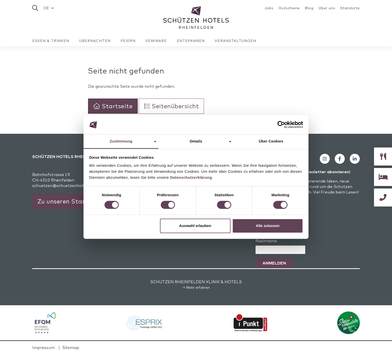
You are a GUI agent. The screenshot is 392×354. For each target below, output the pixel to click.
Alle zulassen (268, 226)
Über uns (326, 8)
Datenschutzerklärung (191, 177)
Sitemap (70, 347)
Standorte (350, 8)
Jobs (269, 8)
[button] (49, 8)
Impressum (43, 347)
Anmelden (274, 263)
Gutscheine (289, 8)
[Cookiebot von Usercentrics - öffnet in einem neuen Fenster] (281, 124)
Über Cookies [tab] (271, 141)
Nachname (266, 240)
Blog (309, 8)
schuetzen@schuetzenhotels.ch (63, 185)
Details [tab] (196, 141)
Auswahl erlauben (195, 226)
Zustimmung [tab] (121, 141)
